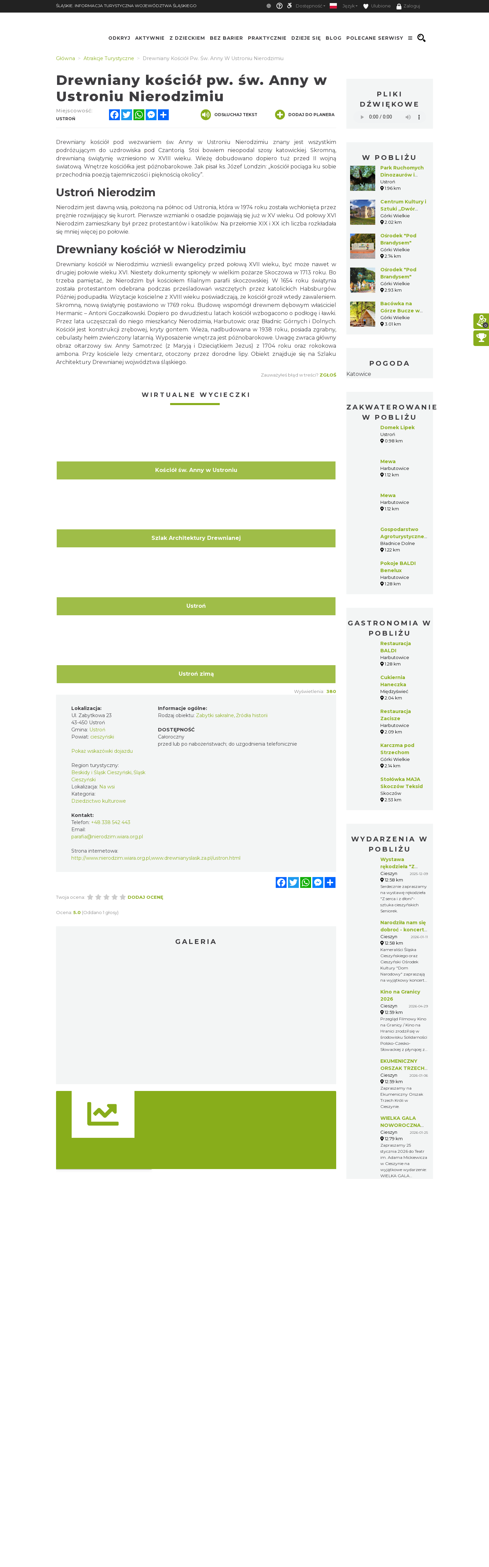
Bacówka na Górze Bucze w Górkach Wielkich (403, 310)
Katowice (358, 374)
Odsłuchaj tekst (229, 114)
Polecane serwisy (374, 38)
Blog (334, 38)
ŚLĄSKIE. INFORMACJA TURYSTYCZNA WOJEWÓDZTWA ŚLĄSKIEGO (126, 5)
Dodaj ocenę (145, 897)
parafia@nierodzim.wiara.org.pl (107, 837)
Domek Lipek (397, 427)
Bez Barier (226, 38)
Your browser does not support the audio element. (389, 117)
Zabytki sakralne (215, 715)
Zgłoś (328, 375)
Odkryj (119, 38)
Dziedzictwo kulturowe (98, 801)
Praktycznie (267, 38)
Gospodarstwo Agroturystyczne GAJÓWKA (402, 536)
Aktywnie (150, 38)
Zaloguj (408, 6)
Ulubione (377, 6)
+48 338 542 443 (110, 822)
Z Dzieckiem (187, 38)
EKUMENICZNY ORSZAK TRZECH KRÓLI (402, 1068)
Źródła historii (252, 715)
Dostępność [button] (309, 5)
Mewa (388, 461)
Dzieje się (306, 38)
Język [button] (349, 5)
